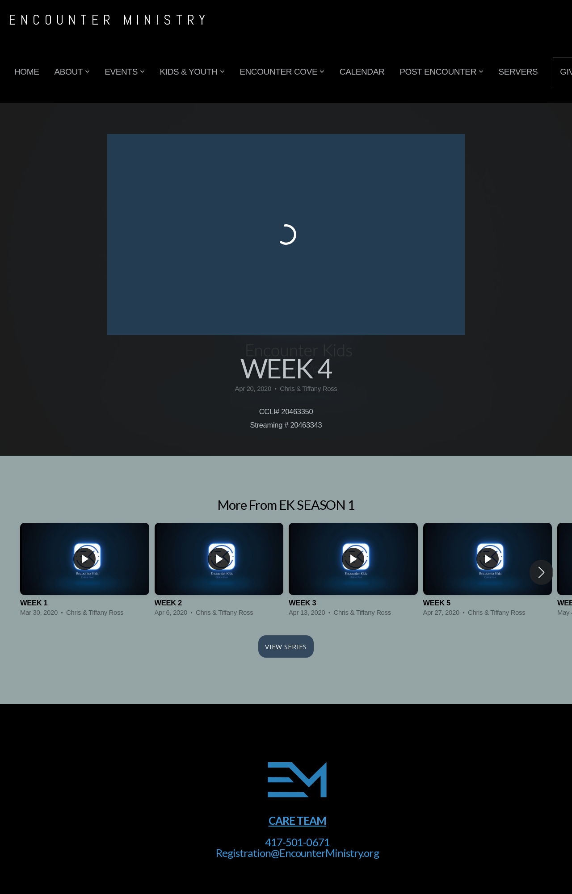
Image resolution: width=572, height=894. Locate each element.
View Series (286, 646)
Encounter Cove (282, 71)
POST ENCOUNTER (441, 71)
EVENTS (124, 71)
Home (26, 71)
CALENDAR (362, 71)
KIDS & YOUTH (192, 71)
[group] (84, 572)
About (71, 71)
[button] (541, 572)
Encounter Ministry (109, 20)
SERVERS (518, 71)
